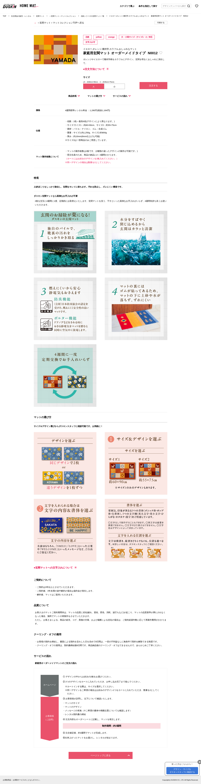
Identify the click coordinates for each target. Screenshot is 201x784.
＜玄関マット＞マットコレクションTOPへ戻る (60, 23)
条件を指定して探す (148, 6)
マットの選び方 (96, 96)
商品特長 (74, 96)
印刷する (161, 23)
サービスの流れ (122, 96)
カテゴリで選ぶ (127, 6)
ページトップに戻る (110, 755)
